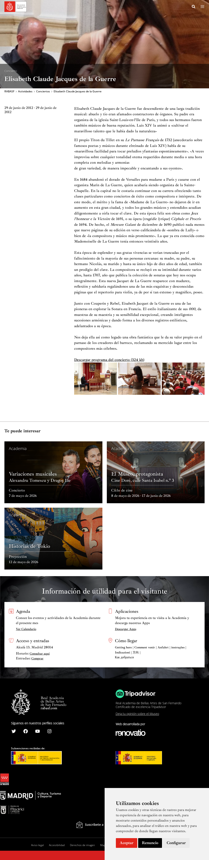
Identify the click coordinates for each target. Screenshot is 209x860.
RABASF (9, 92)
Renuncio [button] (150, 842)
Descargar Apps (125, 629)
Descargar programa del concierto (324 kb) (109, 360)
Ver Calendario (26, 629)
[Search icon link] (194, 7)
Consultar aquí (40, 653)
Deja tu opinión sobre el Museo (137, 714)
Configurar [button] (176, 842)
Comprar (37, 658)
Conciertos (43, 92)
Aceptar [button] (127, 842)
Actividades (25, 92)
